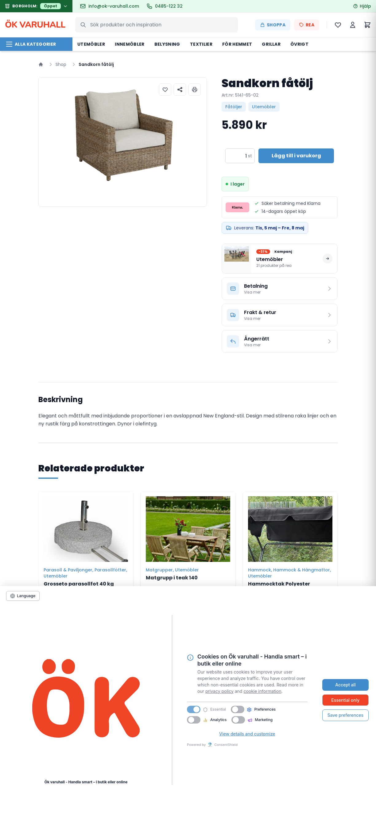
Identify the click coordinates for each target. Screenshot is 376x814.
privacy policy (219, 691)
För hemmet (237, 44)
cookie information (262, 691)
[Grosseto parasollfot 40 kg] (86, 526)
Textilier (201, 44)
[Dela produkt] (180, 89)
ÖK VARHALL (35, 24)
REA (306, 25)
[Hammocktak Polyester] (290, 526)
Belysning (167, 44)
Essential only (345, 700)
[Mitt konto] (352, 25)
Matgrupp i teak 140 (172, 577)
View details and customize (247, 733)
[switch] (237, 709)
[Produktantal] (236, 156)
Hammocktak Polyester (279, 583)
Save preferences (345, 715)
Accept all (345, 684)
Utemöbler (91, 44)
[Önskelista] (338, 25)
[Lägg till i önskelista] (165, 89)
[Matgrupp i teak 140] (188, 526)
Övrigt (299, 44)
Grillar (271, 44)
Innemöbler (130, 44)
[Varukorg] (367, 25)
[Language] (23, 596)
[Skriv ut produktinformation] (194, 89)
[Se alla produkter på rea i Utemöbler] (280, 259)
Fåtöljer (233, 107)
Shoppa (272, 25)
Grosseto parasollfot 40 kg (79, 583)
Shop (61, 64)
